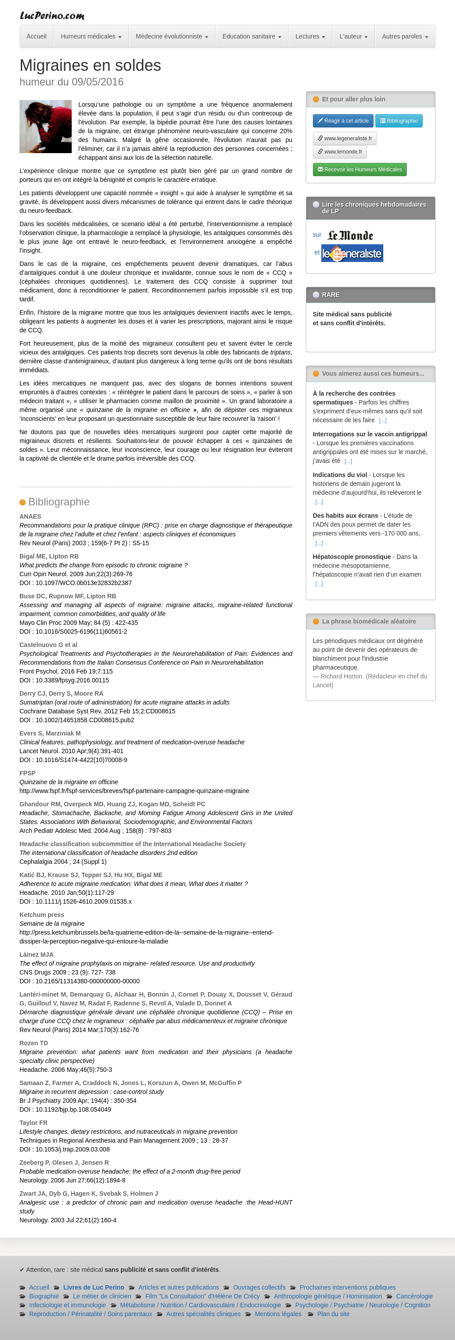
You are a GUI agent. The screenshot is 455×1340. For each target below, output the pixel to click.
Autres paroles (405, 36)
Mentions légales (278, 1313)
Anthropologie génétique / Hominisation (328, 1296)
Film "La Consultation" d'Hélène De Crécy (202, 1296)
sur (345, 234)
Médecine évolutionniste (172, 36)
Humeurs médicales (91, 36)
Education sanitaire (252, 36)
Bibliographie (399, 121)
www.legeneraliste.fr (345, 138)
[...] (383, 420)
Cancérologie (414, 1296)
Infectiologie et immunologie (67, 1305)
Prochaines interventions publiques (348, 1287)
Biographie (44, 1296)
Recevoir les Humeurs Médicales (360, 169)
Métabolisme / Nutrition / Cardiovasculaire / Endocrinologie (200, 1305)
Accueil (36, 36)
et (348, 252)
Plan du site (333, 1313)
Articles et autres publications (179, 1287)
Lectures (311, 36)
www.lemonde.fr (340, 152)
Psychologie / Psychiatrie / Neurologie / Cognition (363, 1305)
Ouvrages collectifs (259, 1287)
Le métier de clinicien (102, 1296)
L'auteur (353, 36)
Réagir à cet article (343, 121)
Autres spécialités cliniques (203, 1313)
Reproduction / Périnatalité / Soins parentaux (90, 1313)
